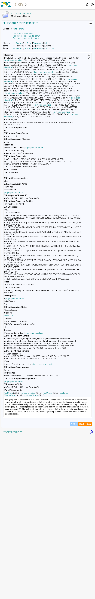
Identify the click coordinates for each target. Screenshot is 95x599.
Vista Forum (18, 29)
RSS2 (88, 587)
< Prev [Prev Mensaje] (28, 43)
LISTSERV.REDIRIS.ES (11, 596)
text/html (47, 393)
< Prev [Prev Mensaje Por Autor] (28, 48)
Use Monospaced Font (23, 33)
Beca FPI (8, 316)
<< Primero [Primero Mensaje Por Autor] (18, 48)
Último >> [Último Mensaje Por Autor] (49, 48)
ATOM (74, 587)
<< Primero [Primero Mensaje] (18, 43)
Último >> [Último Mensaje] (49, 43)
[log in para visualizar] (13, 60)
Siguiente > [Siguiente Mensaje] (38, 43)
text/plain (8, 393)
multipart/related (27, 393)
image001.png (31, 395)
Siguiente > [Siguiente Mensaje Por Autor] (38, 48)
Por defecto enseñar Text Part (26, 36)
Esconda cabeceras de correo (26, 38)
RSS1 (81, 587)
